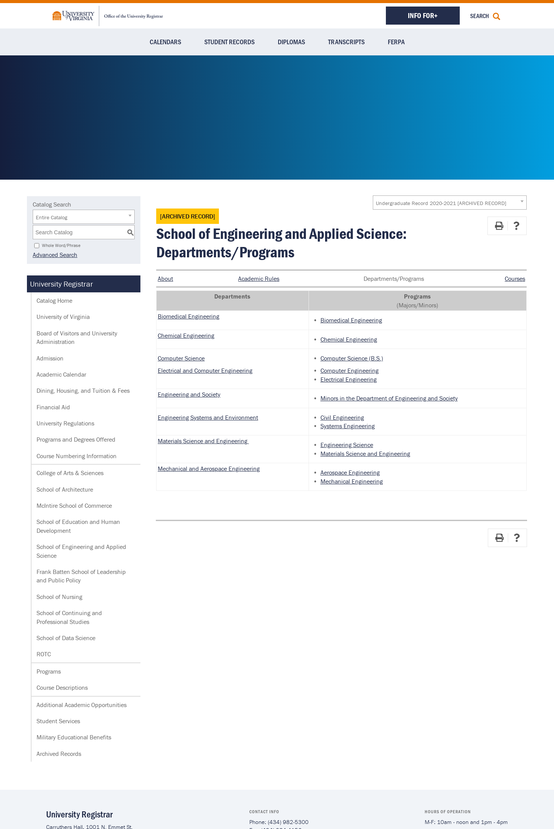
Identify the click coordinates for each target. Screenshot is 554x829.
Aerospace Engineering (350, 472)
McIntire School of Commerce (74, 505)
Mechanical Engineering (351, 481)
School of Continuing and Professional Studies (69, 617)
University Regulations (65, 423)
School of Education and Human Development (78, 526)
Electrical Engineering (348, 379)
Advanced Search (55, 255)
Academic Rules (258, 278)
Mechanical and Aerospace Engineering (209, 468)
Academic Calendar (61, 374)
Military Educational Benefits (74, 737)
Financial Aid (53, 407)
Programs (49, 671)
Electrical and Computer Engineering (205, 370)
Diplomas (291, 41)
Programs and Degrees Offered (76, 439)
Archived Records (59, 753)
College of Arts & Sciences (70, 473)
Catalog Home (54, 300)
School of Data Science (66, 638)
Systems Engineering (347, 426)
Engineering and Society (189, 394)
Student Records (229, 41)
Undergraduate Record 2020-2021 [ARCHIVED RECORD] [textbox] (441, 203)
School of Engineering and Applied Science (81, 551)
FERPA (396, 41)
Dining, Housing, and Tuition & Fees (83, 390)
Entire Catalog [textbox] (51, 217)
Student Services (58, 721)
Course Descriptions (62, 687)
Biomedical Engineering (188, 316)
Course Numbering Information (77, 456)
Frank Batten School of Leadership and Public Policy (81, 576)
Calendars (165, 41)
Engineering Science (346, 445)
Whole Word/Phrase (61, 245)
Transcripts (346, 41)
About (165, 278)
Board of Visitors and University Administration (77, 337)
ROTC (44, 654)
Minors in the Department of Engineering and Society (389, 398)
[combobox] (450, 202)
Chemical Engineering (186, 335)
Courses (515, 278)
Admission (50, 358)
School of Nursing (59, 596)
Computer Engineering (349, 370)
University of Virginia (63, 316)
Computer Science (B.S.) (351, 358)
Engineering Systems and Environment (208, 417)
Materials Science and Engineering (203, 441)
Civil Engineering (342, 417)
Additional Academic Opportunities (82, 705)
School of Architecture (65, 489)
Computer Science (181, 358)
